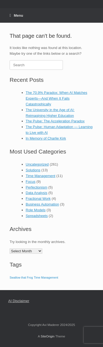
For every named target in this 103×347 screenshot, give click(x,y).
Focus (30, 182)
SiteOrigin (48, 336)
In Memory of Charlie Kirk (46, 138)
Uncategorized (37, 164)
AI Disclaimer (18, 301)
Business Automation (42, 204)
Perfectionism (37, 187)
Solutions (33, 170)
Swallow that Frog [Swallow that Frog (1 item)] (21, 277)
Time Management (40, 176)
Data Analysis (37, 193)
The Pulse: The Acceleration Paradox (55, 121)
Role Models (36, 210)
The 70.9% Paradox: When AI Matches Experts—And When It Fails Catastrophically (56, 98)
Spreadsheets (37, 216)
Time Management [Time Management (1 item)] (46, 277)
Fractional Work (38, 198)
